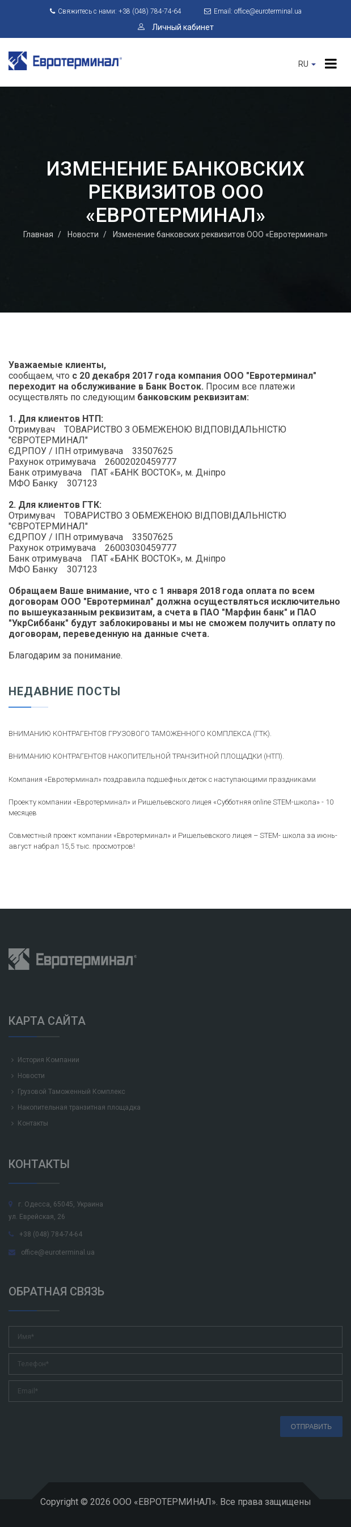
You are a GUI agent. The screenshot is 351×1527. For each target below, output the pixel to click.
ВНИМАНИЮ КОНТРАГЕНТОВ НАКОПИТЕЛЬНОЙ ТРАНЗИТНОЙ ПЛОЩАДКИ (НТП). (146, 756)
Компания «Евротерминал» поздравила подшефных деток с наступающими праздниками (162, 779)
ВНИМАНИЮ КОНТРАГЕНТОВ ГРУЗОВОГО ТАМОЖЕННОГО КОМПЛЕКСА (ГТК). (140, 733)
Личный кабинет (176, 27)
